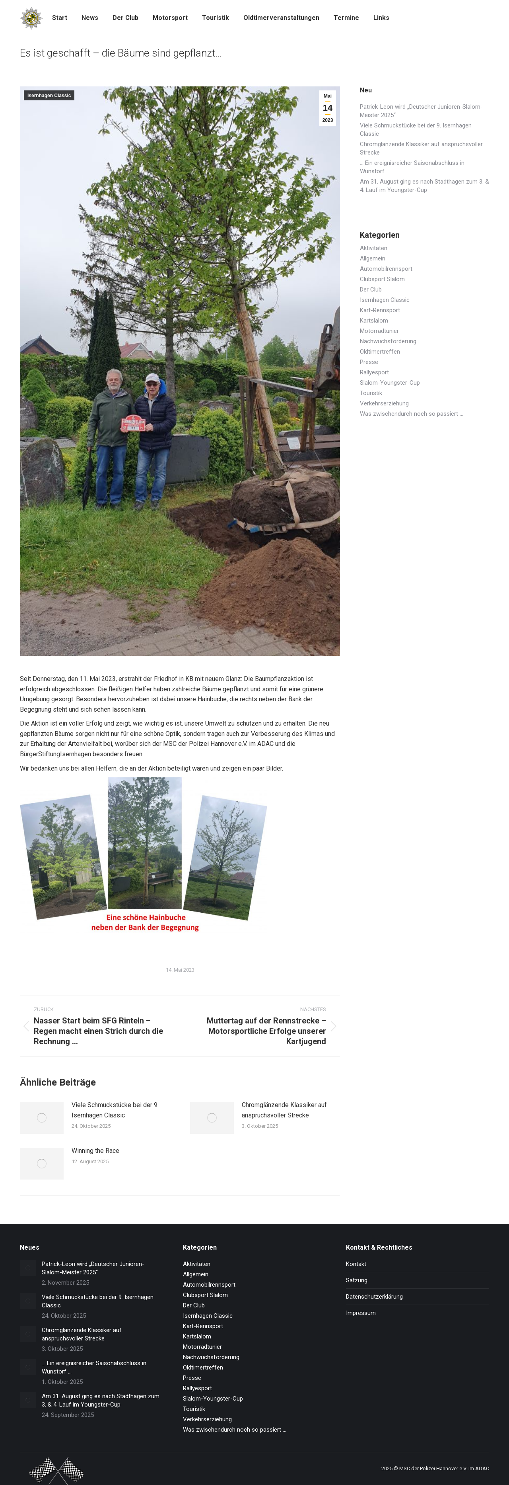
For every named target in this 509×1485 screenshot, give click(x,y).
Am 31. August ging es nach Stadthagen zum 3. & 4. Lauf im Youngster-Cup (424, 186)
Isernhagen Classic (49, 95)
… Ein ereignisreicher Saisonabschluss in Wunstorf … (412, 167)
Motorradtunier (379, 331)
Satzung (356, 1280)
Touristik (371, 393)
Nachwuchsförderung (388, 341)
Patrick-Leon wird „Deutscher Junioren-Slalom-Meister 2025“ (421, 111)
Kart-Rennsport (380, 310)
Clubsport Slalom (382, 279)
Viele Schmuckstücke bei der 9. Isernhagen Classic (115, 1110)
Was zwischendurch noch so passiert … (411, 413)
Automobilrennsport (386, 268)
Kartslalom (374, 320)
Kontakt (356, 1264)
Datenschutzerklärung (374, 1296)
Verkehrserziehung (384, 403)
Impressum (361, 1313)
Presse (369, 362)
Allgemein (372, 258)
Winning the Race (95, 1150)
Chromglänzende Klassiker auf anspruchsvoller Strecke (284, 1110)
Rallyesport (374, 372)
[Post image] (42, 1118)
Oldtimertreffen (380, 351)
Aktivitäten (373, 248)
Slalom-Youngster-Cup (390, 382)
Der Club (371, 289)
